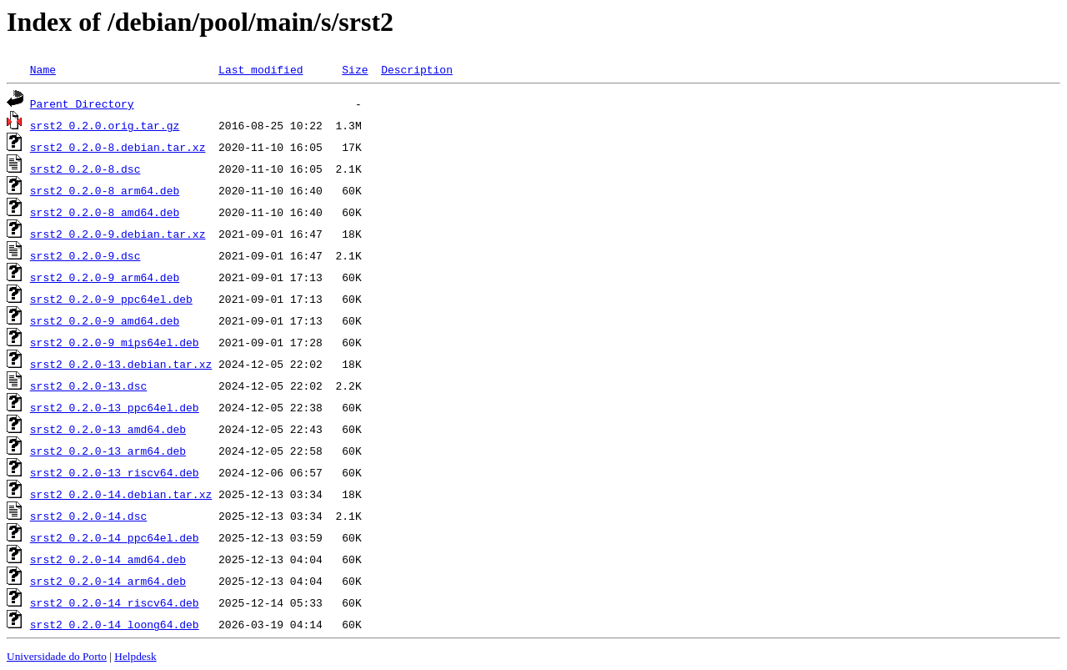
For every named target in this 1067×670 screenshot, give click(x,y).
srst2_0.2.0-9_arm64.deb (104, 277)
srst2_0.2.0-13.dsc (88, 385)
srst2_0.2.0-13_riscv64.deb (114, 472)
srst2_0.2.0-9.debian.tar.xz (118, 233)
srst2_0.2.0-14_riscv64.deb (114, 602)
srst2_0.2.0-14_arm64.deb (108, 580)
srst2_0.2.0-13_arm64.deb (108, 450)
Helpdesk (135, 656)
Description (417, 69)
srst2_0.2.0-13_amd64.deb (108, 428)
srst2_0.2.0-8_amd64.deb (104, 211)
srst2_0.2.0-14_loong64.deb (114, 624)
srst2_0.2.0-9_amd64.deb (104, 320)
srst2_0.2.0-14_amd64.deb (108, 559)
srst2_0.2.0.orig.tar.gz (104, 125)
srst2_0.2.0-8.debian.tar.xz (118, 146)
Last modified (260, 69)
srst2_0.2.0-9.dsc (85, 255)
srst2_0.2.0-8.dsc (85, 168)
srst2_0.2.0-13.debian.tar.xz (121, 363)
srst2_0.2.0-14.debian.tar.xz (121, 493)
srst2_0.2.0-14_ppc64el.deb (114, 537)
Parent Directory (82, 103)
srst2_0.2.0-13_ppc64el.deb (114, 407)
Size (355, 69)
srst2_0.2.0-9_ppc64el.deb (111, 298)
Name (43, 69)
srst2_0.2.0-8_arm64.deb (104, 190)
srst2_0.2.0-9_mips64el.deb (114, 342)
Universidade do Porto (57, 656)
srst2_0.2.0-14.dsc (88, 515)
